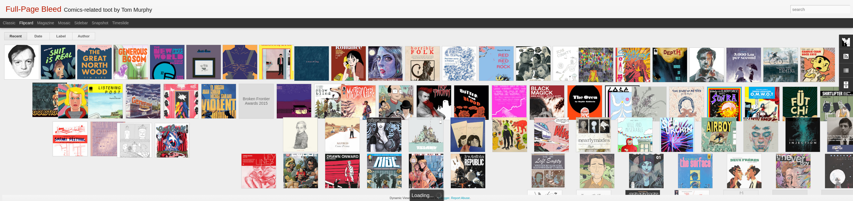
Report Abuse (460, 198)
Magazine (45, 23)
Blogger (444, 198)
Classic (9, 23)
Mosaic (64, 23)
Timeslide (120, 23)
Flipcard (26, 23)
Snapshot (100, 23)
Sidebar (81, 23)
